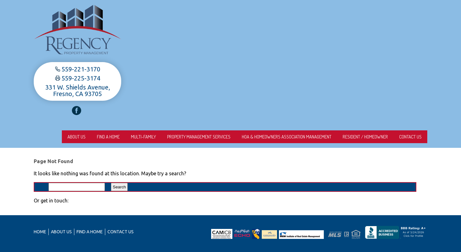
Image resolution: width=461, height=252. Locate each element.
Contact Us (410, 136)
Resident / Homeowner (365, 136)
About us (76, 136)
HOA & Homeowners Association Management (286, 136)
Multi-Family (143, 136)
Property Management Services (198, 136)
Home (40, 231)
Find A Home (108, 136)
